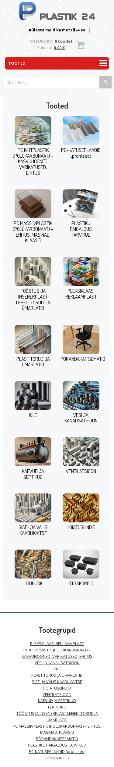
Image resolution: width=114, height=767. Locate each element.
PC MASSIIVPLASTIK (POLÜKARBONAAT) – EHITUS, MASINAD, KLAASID (33, 231)
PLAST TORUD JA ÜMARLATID (33, 362)
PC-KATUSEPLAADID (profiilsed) (81, 153)
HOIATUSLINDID (81, 527)
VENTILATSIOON (81, 471)
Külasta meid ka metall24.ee (57, 30)
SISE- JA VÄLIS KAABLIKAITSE (33, 530)
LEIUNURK (33, 583)
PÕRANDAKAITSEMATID (82, 359)
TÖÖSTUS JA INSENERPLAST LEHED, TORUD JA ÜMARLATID (33, 299)
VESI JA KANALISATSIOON (81, 418)
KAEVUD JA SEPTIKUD (33, 474)
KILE (33, 415)
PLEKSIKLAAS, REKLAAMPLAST (81, 294)
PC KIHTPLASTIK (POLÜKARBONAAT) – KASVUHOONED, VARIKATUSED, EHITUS (33, 161)
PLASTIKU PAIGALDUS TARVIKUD (81, 229)
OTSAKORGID (80, 583)
